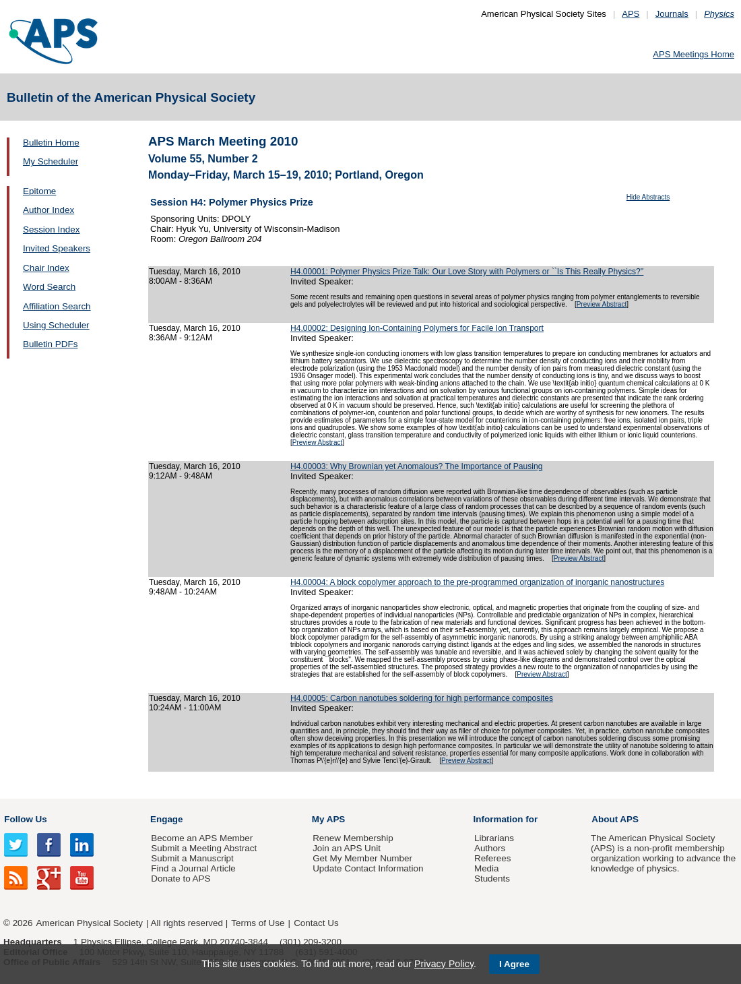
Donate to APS (180, 878)
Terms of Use (257, 923)
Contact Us (316, 923)
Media (486, 868)
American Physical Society (89, 923)
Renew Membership (353, 838)
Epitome (39, 191)
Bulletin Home (51, 142)
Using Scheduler (56, 325)
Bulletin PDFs (50, 344)
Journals (671, 14)
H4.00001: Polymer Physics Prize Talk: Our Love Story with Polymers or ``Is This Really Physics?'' (466, 271)
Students (492, 878)
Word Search (49, 287)
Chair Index (46, 268)
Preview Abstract (601, 304)
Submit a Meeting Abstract (204, 848)
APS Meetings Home (693, 54)
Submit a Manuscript (192, 858)
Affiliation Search (57, 306)
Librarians (494, 838)
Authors (489, 848)
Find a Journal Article (193, 868)
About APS (615, 819)
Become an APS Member (202, 838)
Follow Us (25, 819)
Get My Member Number (362, 858)
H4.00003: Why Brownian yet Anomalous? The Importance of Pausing (416, 466)
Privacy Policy (444, 963)
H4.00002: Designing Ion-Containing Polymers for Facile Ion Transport (417, 328)
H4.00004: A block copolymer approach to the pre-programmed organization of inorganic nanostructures (477, 582)
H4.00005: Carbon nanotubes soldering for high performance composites (421, 698)
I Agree (514, 964)
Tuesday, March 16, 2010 (194, 271)
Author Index (48, 210)
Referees (492, 858)
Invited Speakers (56, 248)
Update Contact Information (368, 868)
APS (630, 14)
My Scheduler (50, 161)
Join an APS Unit (347, 848)
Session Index (51, 229)
